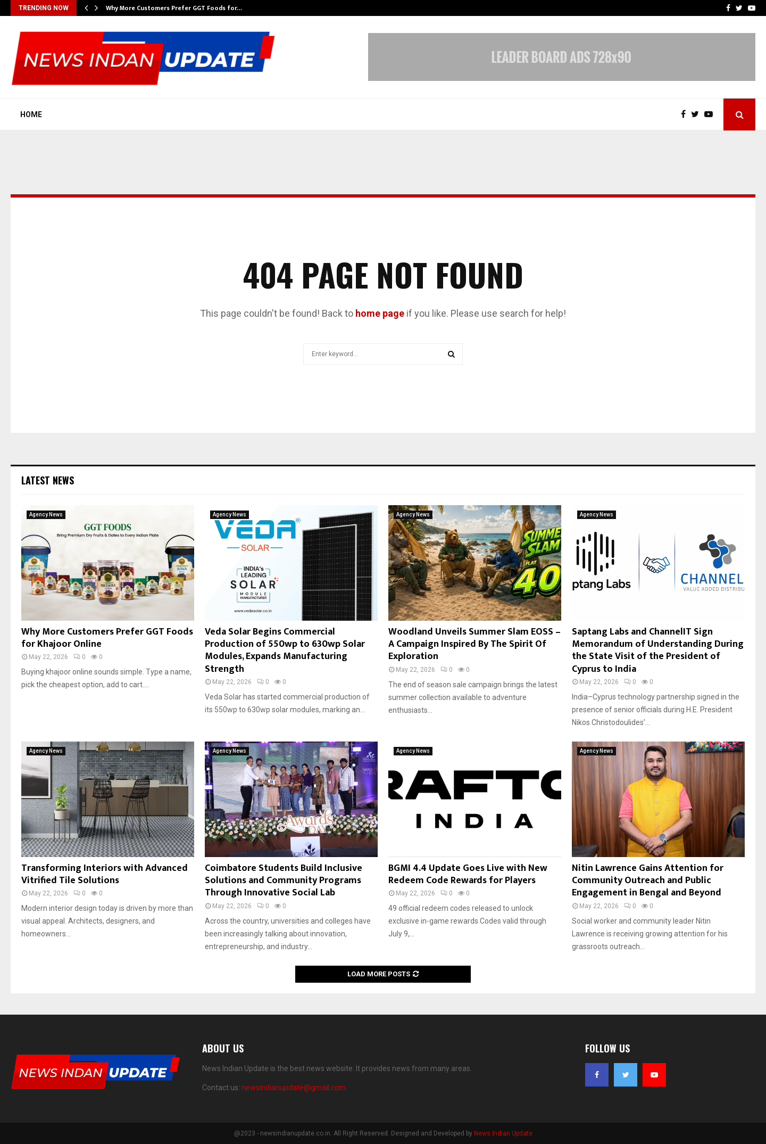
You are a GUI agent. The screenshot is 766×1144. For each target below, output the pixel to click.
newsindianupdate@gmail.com (294, 1087)
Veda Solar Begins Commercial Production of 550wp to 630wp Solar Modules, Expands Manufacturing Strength (285, 650)
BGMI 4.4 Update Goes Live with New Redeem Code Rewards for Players (467, 874)
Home (31, 114)
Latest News (47, 480)
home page (379, 313)
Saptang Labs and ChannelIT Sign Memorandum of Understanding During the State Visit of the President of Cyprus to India (658, 650)
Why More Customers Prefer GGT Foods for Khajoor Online (107, 638)
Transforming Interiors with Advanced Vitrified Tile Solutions (104, 874)
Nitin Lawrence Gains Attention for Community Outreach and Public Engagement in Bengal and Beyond (647, 880)
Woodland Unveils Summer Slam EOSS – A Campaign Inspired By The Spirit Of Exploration (474, 644)
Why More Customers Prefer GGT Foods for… (174, 8)
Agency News (46, 514)
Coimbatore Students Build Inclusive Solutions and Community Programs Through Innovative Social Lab (283, 880)
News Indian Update (503, 1133)
